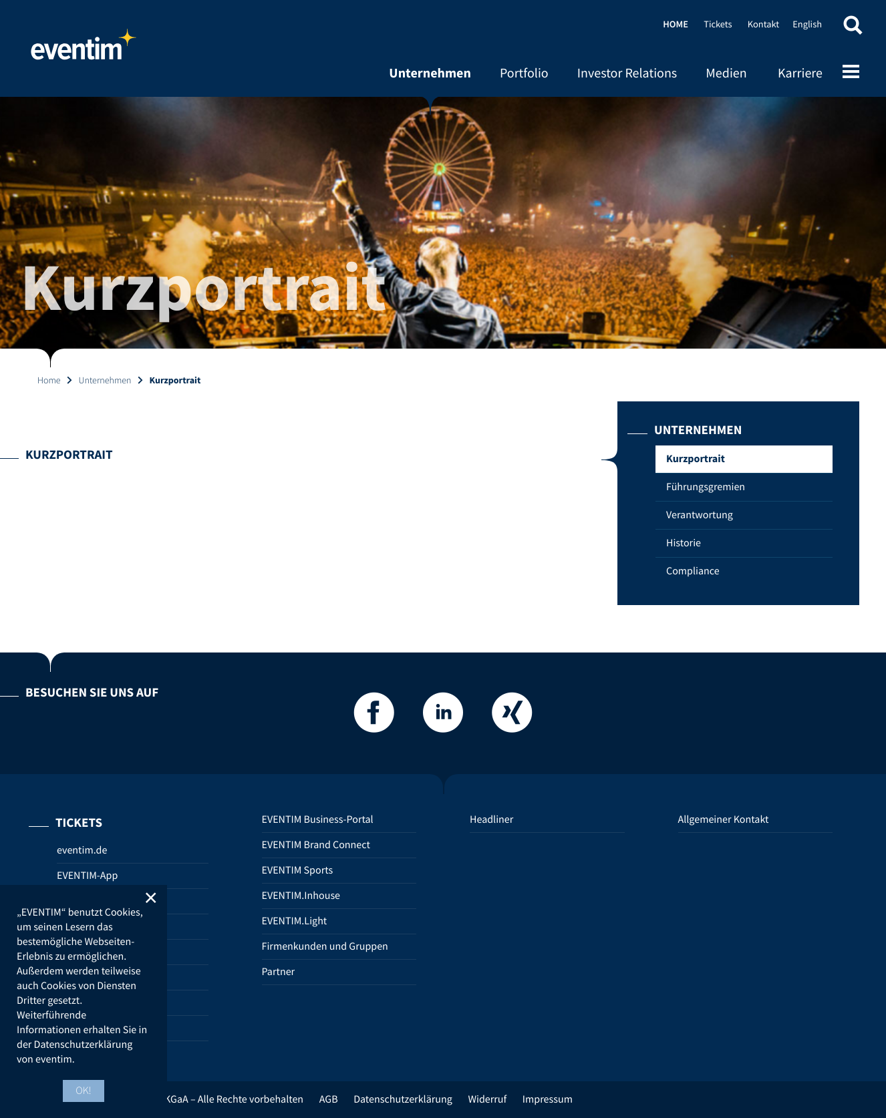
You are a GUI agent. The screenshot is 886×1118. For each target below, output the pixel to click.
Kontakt (763, 24)
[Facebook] (374, 716)
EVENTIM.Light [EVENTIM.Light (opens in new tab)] (294, 921)
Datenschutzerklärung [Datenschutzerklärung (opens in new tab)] (402, 1099)
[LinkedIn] (443, 716)
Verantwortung (699, 515)
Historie (683, 543)
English (807, 24)
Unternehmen (430, 73)
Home (83, 50)
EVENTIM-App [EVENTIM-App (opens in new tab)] (87, 875)
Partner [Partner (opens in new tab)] (278, 971)
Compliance (693, 571)
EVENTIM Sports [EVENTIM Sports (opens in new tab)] (297, 870)
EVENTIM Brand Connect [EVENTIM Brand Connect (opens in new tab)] (316, 845)
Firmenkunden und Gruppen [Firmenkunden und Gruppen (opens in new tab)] (325, 946)
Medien (726, 73)
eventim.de (82, 850)
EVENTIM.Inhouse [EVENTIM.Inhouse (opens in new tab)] (301, 895)
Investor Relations (627, 73)
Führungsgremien (705, 487)
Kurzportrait (695, 458)
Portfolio (524, 73)
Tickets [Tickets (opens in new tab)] (718, 24)
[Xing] (512, 716)
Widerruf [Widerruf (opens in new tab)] (487, 1099)
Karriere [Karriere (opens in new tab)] (800, 73)
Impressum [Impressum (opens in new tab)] (548, 1099)
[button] (852, 28)
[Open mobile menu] (851, 73)
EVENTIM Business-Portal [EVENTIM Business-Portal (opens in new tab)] (318, 819)
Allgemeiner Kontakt (723, 819)
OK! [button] (84, 1090)
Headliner (491, 819)
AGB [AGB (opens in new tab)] (328, 1099)
